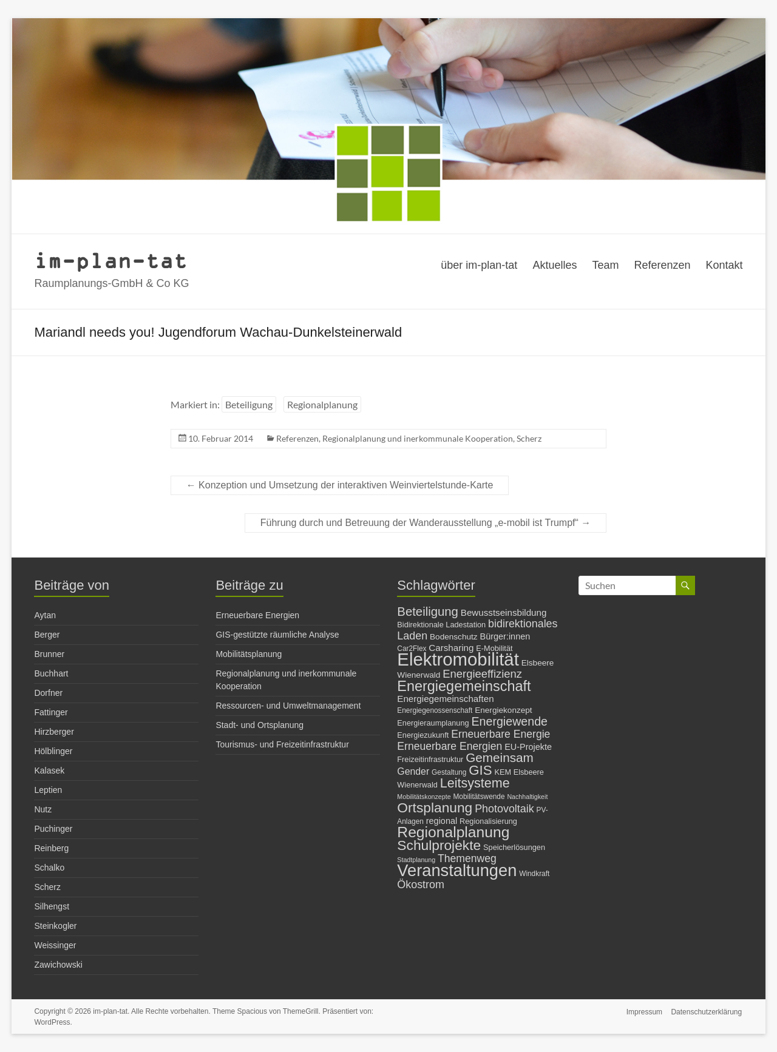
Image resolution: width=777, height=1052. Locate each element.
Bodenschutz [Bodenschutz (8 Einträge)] (454, 636)
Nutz (43, 809)
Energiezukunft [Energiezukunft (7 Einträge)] (423, 735)
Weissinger (55, 945)
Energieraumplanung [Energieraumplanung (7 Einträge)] (433, 722)
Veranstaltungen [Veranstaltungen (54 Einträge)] (457, 870)
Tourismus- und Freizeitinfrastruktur (281, 744)
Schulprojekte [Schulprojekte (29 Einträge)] (439, 845)
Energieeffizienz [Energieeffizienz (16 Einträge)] (482, 673)
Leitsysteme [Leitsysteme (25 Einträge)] (475, 783)
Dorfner (48, 693)
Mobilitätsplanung (248, 654)
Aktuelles (554, 265)
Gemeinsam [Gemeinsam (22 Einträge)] (500, 757)
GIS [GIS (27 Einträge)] (480, 770)
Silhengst (51, 906)
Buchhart (51, 673)
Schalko (49, 867)
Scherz (529, 438)
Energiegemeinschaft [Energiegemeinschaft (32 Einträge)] (464, 686)
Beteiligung (249, 404)
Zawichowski (58, 964)
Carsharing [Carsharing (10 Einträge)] (451, 647)
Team (605, 265)
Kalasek (49, 770)
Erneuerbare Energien (257, 615)
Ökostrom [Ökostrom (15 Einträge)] (420, 884)
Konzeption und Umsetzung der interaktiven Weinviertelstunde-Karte (340, 485)
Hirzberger (53, 732)
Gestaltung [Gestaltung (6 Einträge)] (449, 772)
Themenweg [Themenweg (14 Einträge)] (467, 858)
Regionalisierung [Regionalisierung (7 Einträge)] (488, 821)
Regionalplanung (322, 404)
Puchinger (53, 829)
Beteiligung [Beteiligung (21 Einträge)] (427, 611)
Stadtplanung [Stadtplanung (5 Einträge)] (416, 859)
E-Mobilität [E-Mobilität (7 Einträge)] (494, 648)
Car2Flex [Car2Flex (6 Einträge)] (411, 648)
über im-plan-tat (479, 265)
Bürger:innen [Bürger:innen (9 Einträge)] (505, 636)
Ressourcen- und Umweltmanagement (288, 705)
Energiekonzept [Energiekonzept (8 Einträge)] (503, 710)
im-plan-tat (111, 260)
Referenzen (662, 265)
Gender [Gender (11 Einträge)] (413, 771)
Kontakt (724, 265)
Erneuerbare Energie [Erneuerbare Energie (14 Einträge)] (500, 734)
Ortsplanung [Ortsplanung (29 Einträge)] (434, 807)
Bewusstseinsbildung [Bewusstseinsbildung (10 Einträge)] (504, 612)
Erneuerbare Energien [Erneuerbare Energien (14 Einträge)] (449, 746)
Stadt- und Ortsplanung (259, 725)
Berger (46, 634)
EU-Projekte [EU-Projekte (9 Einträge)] (528, 747)
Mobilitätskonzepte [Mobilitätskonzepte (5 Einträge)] (423, 796)
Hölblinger (53, 751)
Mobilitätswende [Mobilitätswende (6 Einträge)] (478, 796)
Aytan (45, 615)
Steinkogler (55, 926)
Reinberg (51, 848)
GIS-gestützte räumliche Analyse (277, 634)
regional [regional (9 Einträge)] (441, 821)
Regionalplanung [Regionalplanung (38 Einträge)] (453, 832)
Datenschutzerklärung (707, 1011)
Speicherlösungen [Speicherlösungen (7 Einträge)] (514, 847)
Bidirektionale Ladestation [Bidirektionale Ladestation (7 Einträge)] (441, 624)
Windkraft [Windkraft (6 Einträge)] (534, 873)
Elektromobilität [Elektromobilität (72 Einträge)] (458, 659)
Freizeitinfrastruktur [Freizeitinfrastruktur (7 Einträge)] (430, 759)
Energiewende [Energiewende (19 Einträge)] (509, 721)
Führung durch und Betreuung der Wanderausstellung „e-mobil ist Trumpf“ (425, 523)
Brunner (49, 654)
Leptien (48, 790)
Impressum (644, 1011)
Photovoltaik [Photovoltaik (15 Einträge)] (504, 809)
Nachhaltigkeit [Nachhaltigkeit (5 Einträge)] (527, 796)
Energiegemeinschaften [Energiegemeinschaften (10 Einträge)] (445, 698)
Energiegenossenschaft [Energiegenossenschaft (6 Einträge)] (434, 710)
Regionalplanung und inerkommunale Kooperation (417, 438)
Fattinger (50, 712)
